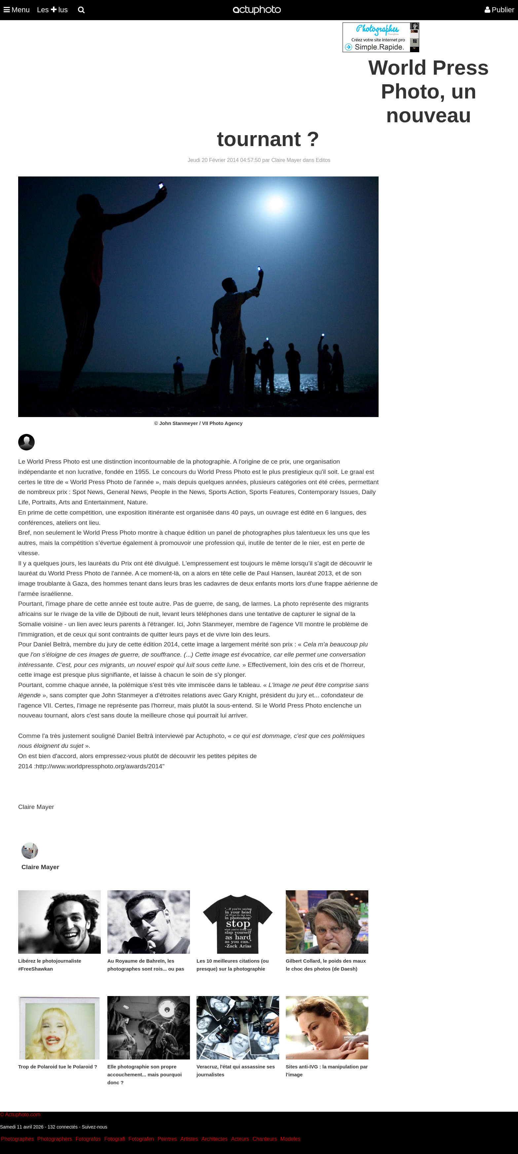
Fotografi (114, 1139)
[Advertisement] (219, 68)
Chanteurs (264, 1139)
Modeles (290, 1139)
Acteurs (240, 1139)
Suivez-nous (94, 1127)
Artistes (189, 1139)
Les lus (52, 10)
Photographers (54, 1139)
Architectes (215, 1139)
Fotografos (88, 1139)
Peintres (167, 1139)
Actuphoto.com (22, 1114)
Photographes (17, 1139)
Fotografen (141, 1139)
